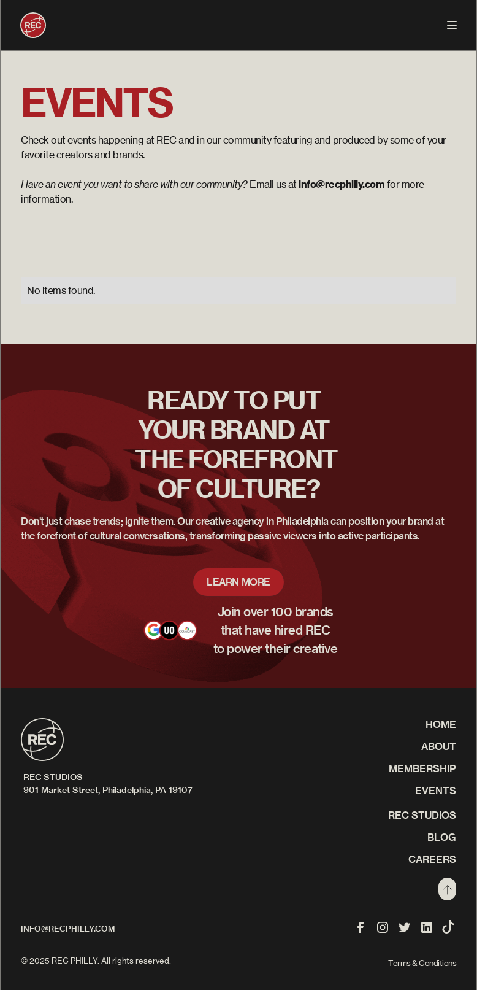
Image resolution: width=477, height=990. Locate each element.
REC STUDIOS (422, 815)
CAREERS (432, 859)
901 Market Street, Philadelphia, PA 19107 (108, 789)
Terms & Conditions (422, 963)
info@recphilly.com (68, 929)
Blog (441, 837)
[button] (452, 25)
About (438, 746)
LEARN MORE (238, 582)
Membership (422, 768)
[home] (33, 25)
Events (435, 790)
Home (440, 724)
